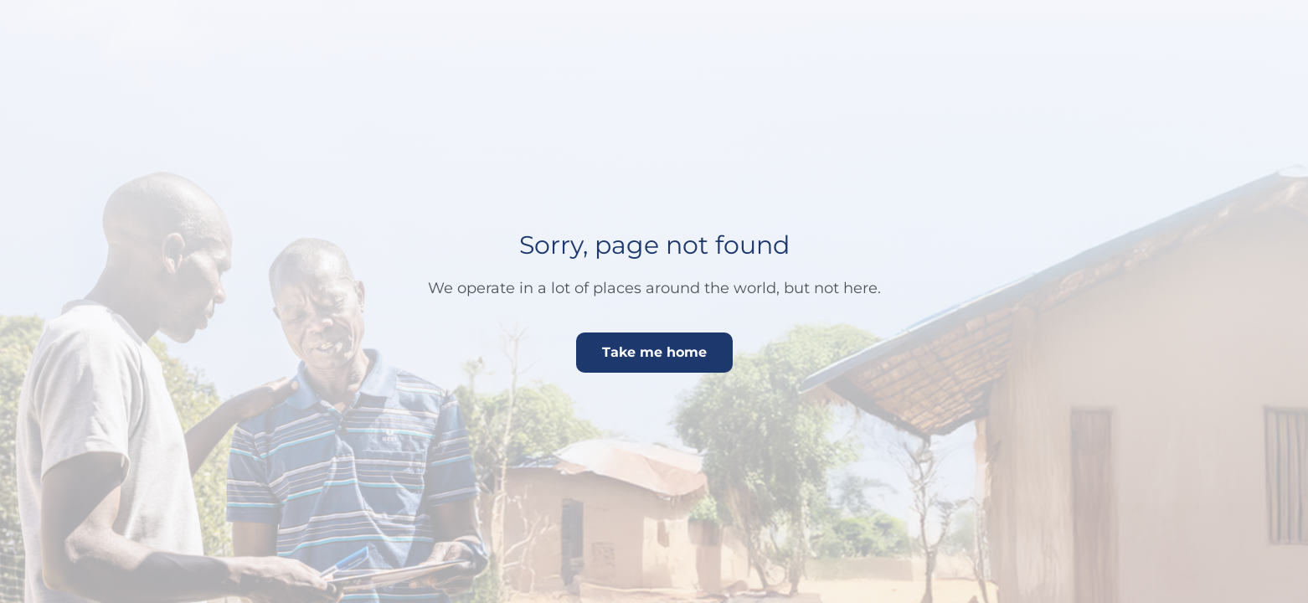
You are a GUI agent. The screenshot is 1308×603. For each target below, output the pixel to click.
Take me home (654, 352)
